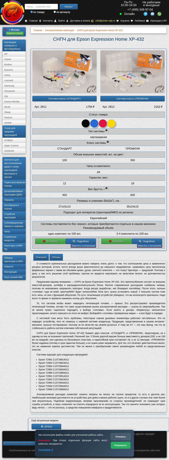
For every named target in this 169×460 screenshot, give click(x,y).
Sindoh (8, 122)
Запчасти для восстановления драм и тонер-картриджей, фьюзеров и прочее (13, 168)
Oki (6, 96)
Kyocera (8, 70)
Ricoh (7, 107)
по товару (38, 12)
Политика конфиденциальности (19, 443)
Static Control (11, 145)
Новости (8, 266)
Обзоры (56, 257)
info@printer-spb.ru (103, 20)
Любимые (138, 20)
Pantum (8, 117)
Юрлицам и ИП (156, 20)
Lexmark (8, 80)
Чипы (7, 231)
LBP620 (46, 426)
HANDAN (9, 151)
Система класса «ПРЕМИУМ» (133, 98)
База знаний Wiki (13, 277)
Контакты (46, 20)
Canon (7, 59)
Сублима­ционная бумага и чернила (13, 224)
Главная (31, 20)
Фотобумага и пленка (11, 207)
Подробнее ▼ (45, 449)
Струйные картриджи (10, 216)
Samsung (9, 85)
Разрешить (120, 445)
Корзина (122, 20)
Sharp (7, 112)
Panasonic (9, 91)
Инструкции (10, 272)
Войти (59, 20)
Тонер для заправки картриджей (10, 131)
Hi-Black (8, 140)
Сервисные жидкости (10, 238)
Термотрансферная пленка (14, 184)
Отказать (121, 436)
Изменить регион (15, 33)
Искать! (69, 6)
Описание (41, 257)
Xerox (7, 75)
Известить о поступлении (83, 246)
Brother (8, 64)
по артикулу (62, 12)
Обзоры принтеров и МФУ (13, 259)
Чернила (9, 200)
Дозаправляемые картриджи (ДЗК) (13, 193)
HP (5, 54)
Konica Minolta (11, 101)
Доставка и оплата (78, 20)
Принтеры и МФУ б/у (13, 247)
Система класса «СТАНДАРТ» (64, 98)
